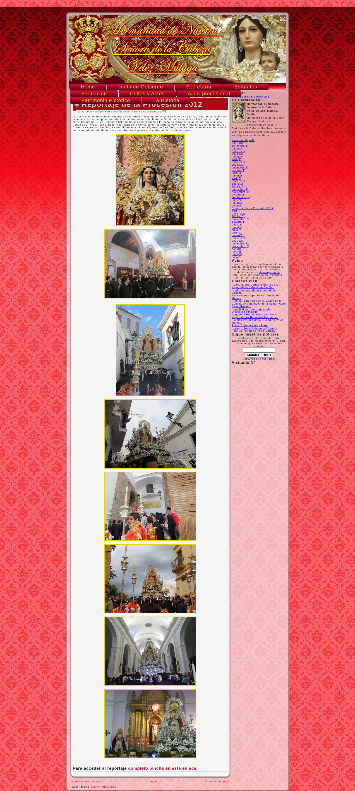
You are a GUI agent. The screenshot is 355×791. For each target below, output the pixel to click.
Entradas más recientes (87, 781)
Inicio (154, 781)
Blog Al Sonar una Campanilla (251, 309)
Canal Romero (241, 306)
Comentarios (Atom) (104, 786)
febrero (238, 151)
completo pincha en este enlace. (163, 768)
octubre (238, 170)
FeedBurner (268, 358)
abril (236, 159)
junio (237, 148)
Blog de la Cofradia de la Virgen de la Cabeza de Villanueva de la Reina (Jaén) (259, 302)
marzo (238, 235)
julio (236, 173)
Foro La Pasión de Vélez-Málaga (253, 330)
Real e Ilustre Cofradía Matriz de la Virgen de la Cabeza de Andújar (255, 286)
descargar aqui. (269, 272)
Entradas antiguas (217, 781)
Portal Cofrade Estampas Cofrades (255, 328)
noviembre (240, 192)
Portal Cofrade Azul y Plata (250, 325)
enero (237, 183)
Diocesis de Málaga (245, 311)
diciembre (240, 145)
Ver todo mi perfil (243, 140)
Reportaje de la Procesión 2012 (252, 208)
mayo (237, 205)
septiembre (241, 197)
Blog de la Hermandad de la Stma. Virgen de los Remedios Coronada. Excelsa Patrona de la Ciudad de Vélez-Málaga (258, 318)
